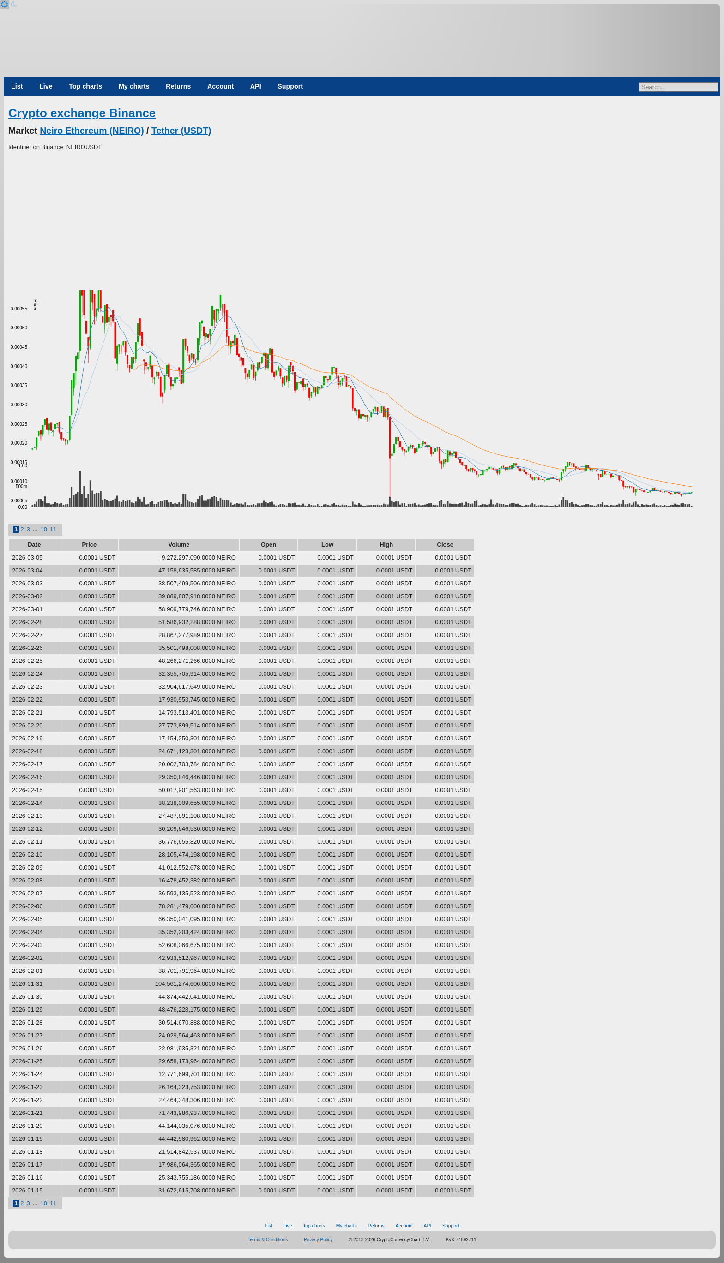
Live (46, 86)
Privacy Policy (318, 1239)
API (255, 86)
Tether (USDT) (181, 130)
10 (44, 529)
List (17, 86)
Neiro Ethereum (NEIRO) (92, 130)
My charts (134, 86)
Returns (178, 86)
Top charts (85, 86)
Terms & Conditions (268, 1239)
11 (53, 529)
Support (290, 86)
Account (220, 86)
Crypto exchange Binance (82, 113)
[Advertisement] (362, 221)
